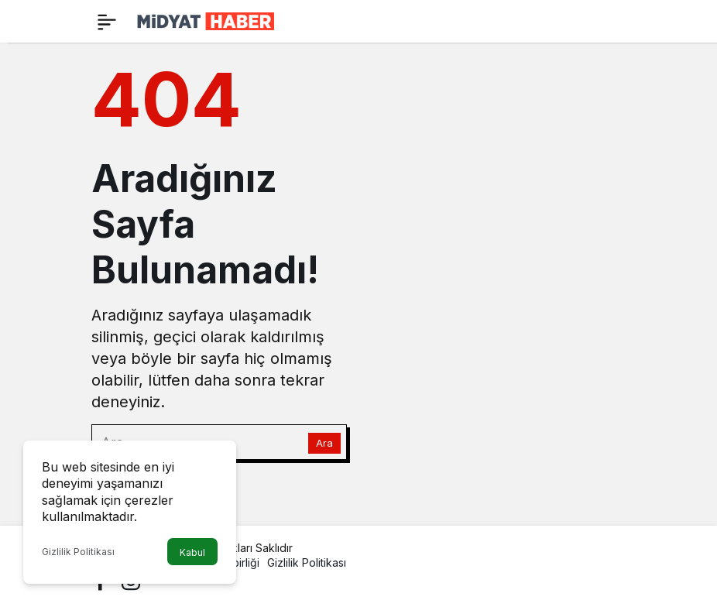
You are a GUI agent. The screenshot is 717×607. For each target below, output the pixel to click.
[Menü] (106, 21)
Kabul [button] (192, 552)
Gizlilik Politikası (78, 551)
